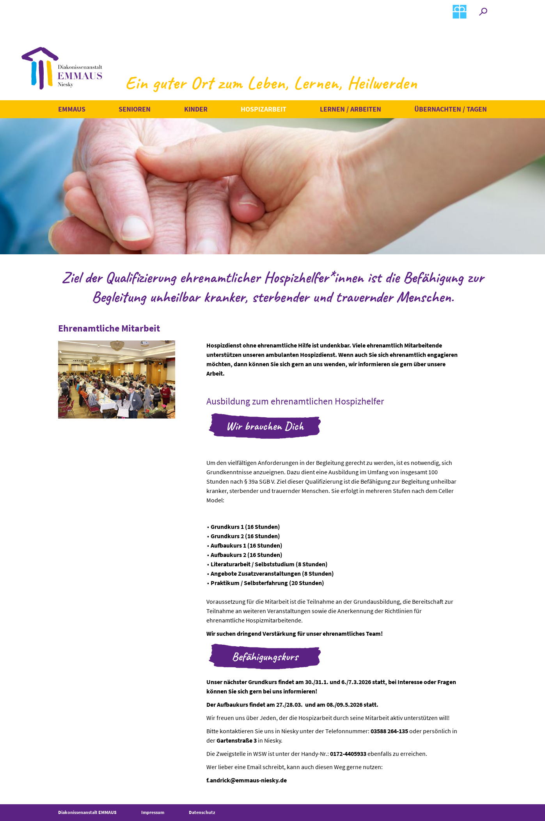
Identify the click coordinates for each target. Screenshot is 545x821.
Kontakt (409, 11)
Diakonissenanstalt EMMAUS (87, 812)
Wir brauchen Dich (265, 425)
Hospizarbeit (263, 109)
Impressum (152, 812)
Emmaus (71, 109)
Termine (222, 11)
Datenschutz (202, 812)
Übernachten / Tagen (450, 109)
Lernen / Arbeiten (350, 109)
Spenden (348, 11)
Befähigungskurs (265, 656)
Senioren (135, 109)
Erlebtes (285, 11)
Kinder (196, 109)
